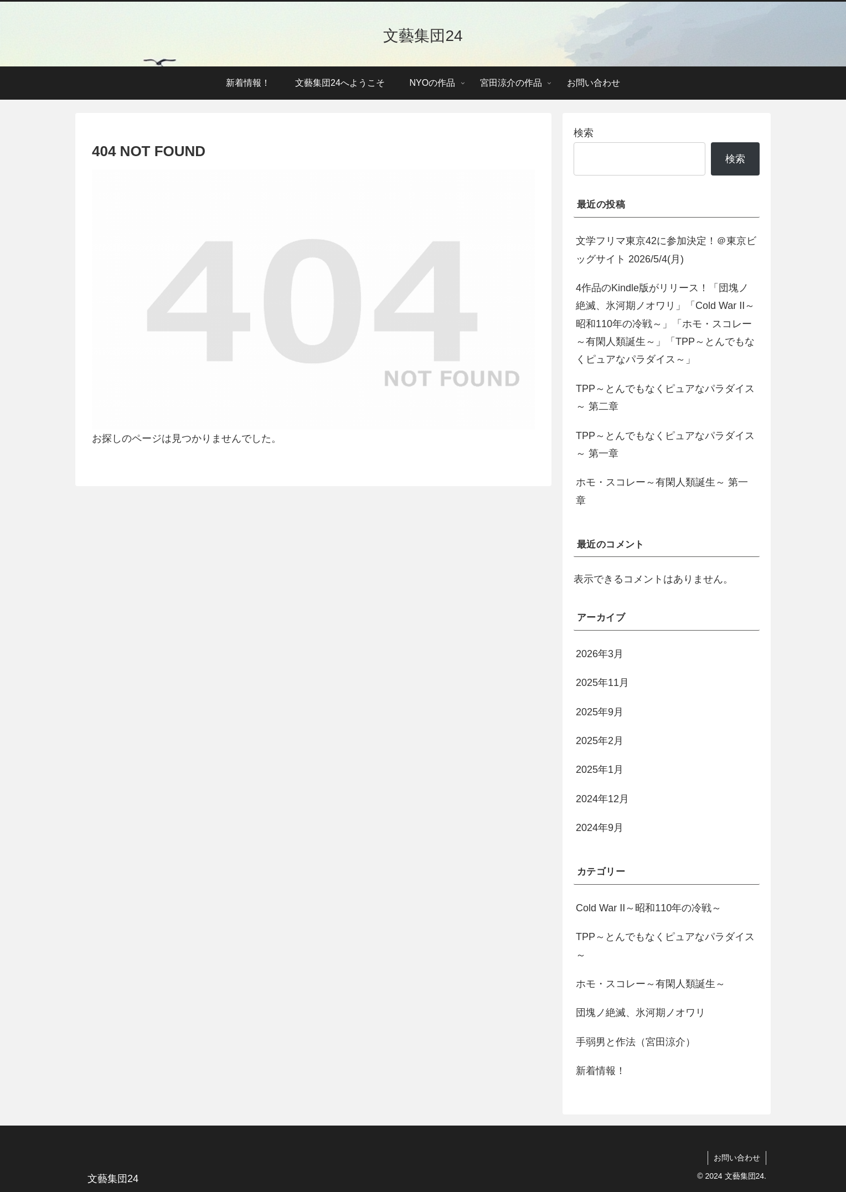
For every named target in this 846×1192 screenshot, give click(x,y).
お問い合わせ (737, 1157)
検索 (584, 132)
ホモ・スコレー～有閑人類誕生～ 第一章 (662, 491)
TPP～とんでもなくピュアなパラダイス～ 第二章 (665, 397)
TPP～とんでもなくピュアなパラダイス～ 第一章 (665, 444)
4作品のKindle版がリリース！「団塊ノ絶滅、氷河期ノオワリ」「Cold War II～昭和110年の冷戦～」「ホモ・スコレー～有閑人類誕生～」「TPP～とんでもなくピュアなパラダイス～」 (665, 323)
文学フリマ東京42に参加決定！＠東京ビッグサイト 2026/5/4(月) (666, 249)
